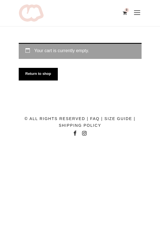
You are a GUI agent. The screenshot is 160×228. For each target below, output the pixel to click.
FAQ (95, 118)
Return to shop (38, 74)
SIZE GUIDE (118, 118)
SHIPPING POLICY (80, 125)
